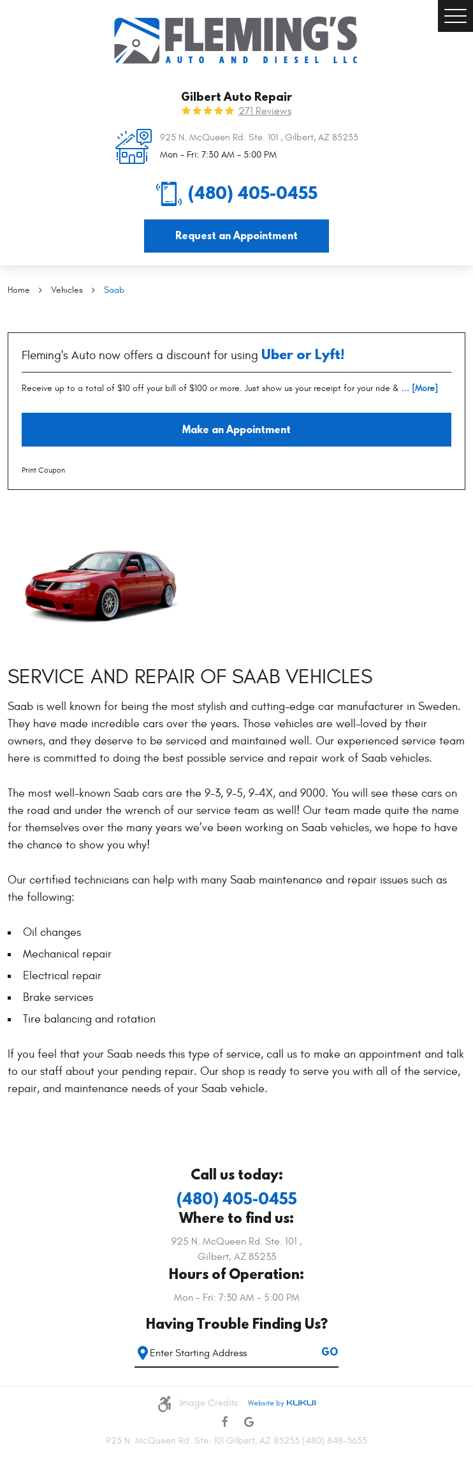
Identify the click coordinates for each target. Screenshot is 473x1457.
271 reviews (264, 111)
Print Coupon (43, 470)
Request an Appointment (236, 235)
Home (19, 290)
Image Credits (209, 1403)
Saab (114, 290)
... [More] (418, 388)
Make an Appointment (236, 429)
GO (329, 1352)
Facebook (224, 1422)
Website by (282, 1403)
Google (248, 1422)
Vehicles (67, 290)
